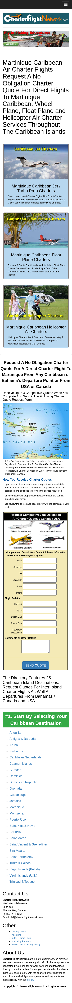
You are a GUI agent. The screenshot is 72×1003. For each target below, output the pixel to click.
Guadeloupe (18, 795)
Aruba (14, 745)
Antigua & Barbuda (23, 739)
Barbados (16, 751)
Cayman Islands (21, 763)
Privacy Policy (19, 931)
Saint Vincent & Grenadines (29, 844)
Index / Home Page (21, 938)
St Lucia (15, 832)
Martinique (17, 807)
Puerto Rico (18, 819)
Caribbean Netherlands (26, 757)
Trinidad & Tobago (22, 881)
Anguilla (15, 732)
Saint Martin (18, 838)
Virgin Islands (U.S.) (23, 875)
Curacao (15, 770)
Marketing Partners (21, 941)
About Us (16, 935)
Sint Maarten (18, 850)
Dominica (16, 776)
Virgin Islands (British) (25, 869)
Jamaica (15, 801)
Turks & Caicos (20, 863)
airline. (30, 979)
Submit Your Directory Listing (26, 944)
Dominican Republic (23, 782)
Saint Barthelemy (21, 857)
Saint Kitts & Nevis (22, 826)
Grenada (16, 788)
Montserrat (17, 813)
